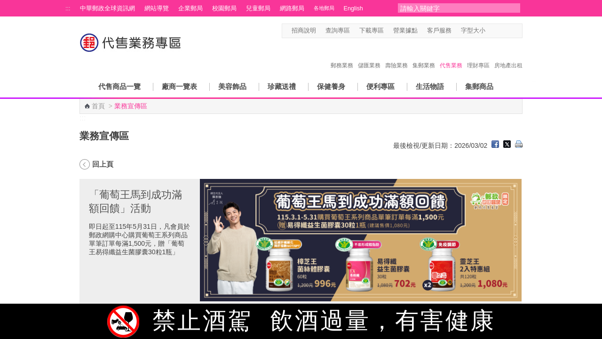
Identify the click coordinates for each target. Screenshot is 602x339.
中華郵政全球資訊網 (107, 8)
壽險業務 (396, 55)
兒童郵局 (258, 8)
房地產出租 (508, 55)
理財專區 (478, 55)
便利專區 (380, 86)
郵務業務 (342, 55)
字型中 (500, 30)
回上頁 (102, 164)
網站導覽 (156, 8)
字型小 (491, 30)
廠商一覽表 (179, 86)
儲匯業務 (369, 55)
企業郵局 (190, 8)
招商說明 (304, 30)
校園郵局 (224, 8)
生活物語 (430, 86)
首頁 (98, 106)
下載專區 (371, 30)
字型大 (509, 30)
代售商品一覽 (119, 86)
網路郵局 (292, 8)
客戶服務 (439, 30)
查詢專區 (337, 30)
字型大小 (473, 30)
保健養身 (331, 86)
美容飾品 (232, 86)
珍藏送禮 (282, 86)
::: (68, 8)
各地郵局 (324, 8)
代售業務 (451, 55)
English (353, 8)
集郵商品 (479, 86)
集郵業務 (423, 55)
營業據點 (405, 30)
